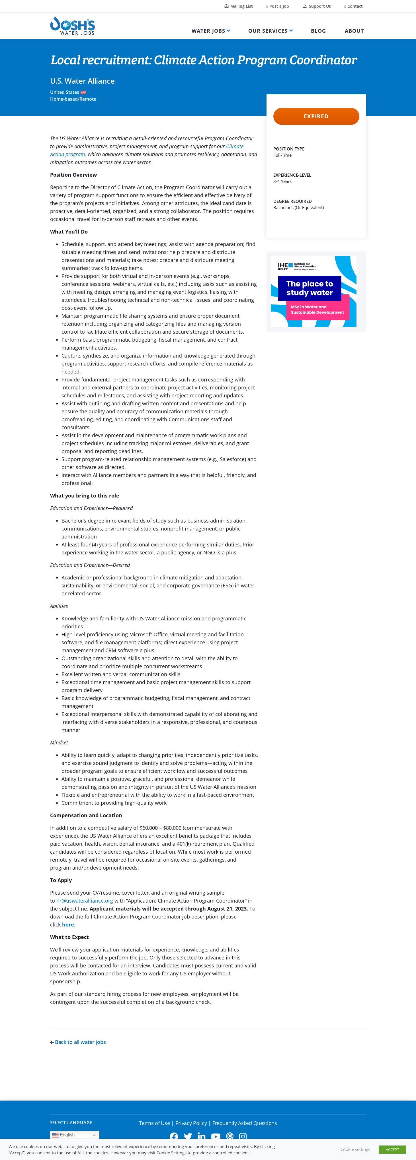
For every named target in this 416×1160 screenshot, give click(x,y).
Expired (316, 116)
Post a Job (277, 6)
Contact (353, 6)
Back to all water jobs (78, 1042)
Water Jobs (208, 30)
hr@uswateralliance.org (84, 900)
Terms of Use (154, 1123)
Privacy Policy (191, 1123)
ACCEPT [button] (392, 1149)
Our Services (268, 30)
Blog (318, 30)
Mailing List (239, 6)
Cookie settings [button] (355, 1149)
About (354, 30)
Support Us (317, 6)
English (63, 1135)
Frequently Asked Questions (244, 1123)
